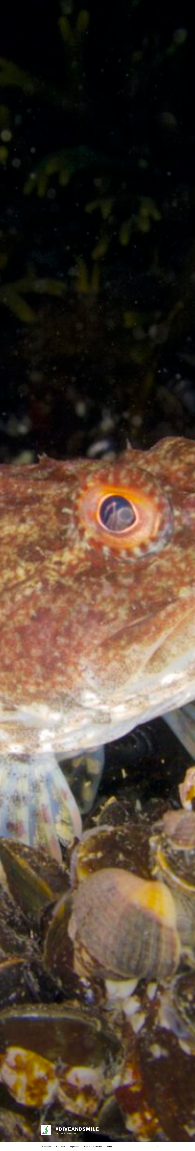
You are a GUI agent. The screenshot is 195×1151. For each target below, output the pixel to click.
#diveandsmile (77, 1129)
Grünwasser (46, 1147)
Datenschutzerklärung (93, 1147)
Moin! (109, 1147)
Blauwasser (60, 1147)
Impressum (74, 1147)
